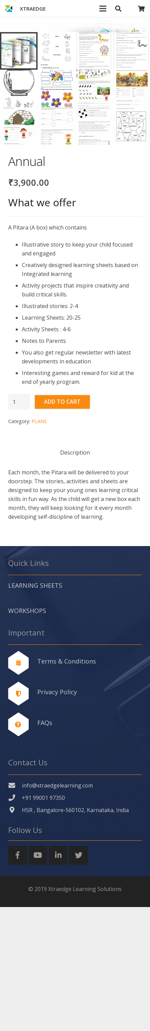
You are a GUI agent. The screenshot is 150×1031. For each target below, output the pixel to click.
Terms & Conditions (66, 785)
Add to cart (62, 526)
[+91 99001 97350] (15, 922)
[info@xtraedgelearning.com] (15, 909)
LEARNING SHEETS (35, 710)
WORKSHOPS (27, 734)
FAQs (44, 846)
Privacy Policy (57, 816)
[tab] (75, 576)
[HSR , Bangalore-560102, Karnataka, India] (15, 934)
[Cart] (141, 8)
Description (75, 576)
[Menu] (103, 8)
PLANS (39, 545)
